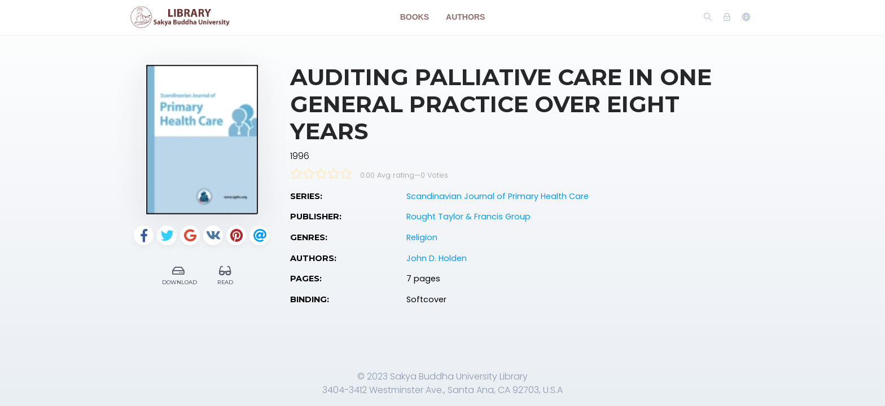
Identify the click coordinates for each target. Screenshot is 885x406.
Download (179, 273)
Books (414, 16)
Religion (421, 237)
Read (225, 273)
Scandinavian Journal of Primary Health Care (497, 196)
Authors (465, 16)
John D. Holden (436, 258)
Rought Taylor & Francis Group (468, 216)
